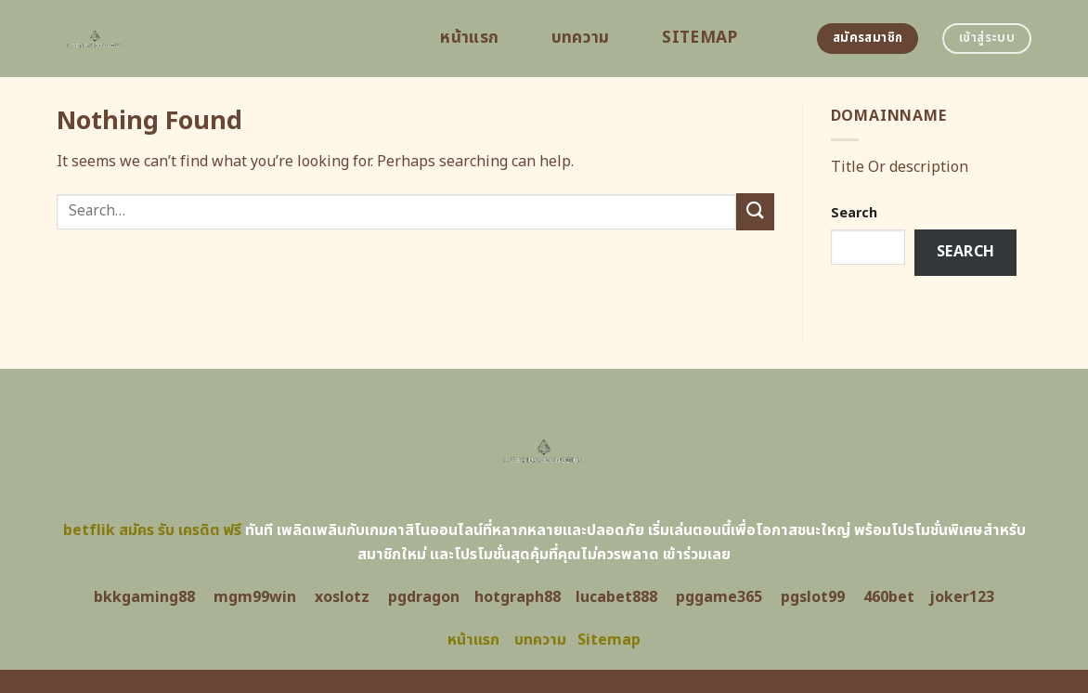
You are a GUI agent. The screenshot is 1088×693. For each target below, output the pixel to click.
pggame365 (719, 597)
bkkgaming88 (144, 597)
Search (854, 213)
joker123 (961, 597)
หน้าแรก (469, 38)
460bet (888, 597)
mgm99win (255, 597)
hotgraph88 (517, 597)
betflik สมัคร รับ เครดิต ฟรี (152, 530)
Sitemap (699, 38)
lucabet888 (616, 597)
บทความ (580, 38)
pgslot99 (813, 597)
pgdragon (424, 597)
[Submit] (754, 211)
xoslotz (342, 597)
